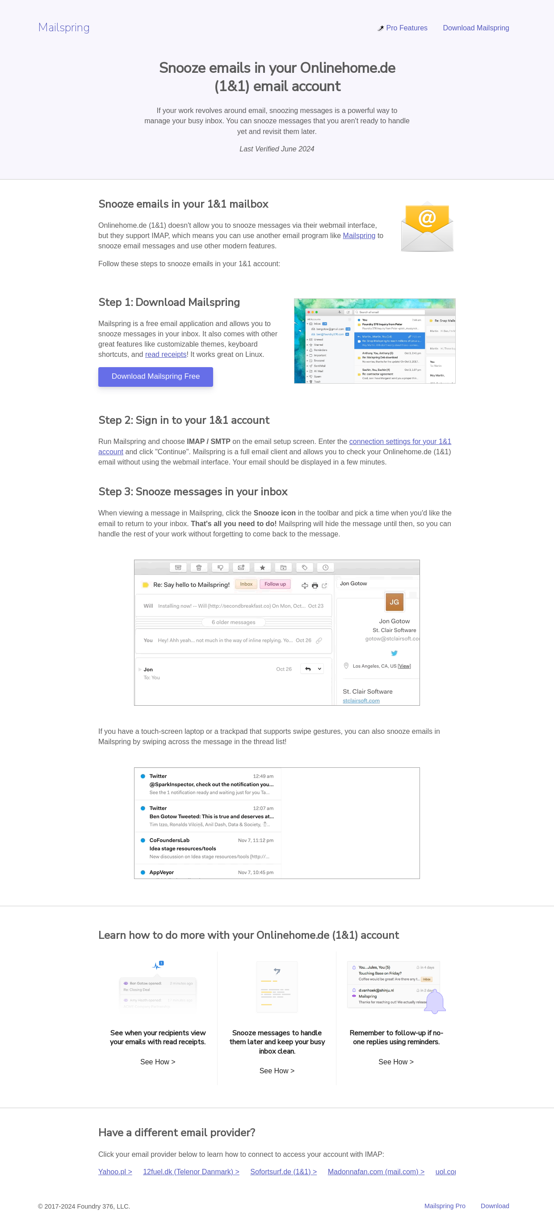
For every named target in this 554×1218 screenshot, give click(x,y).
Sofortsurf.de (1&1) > (283, 1172)
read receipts (166, 354)
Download (495, 1206)
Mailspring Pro (445, 1206)
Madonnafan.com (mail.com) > (376, 1172)
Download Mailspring (476, 28)
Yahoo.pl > (115, 1172)
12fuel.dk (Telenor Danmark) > (191, 1172)
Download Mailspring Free (156, 376)
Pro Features (402, 28)
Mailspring (64, 27)
